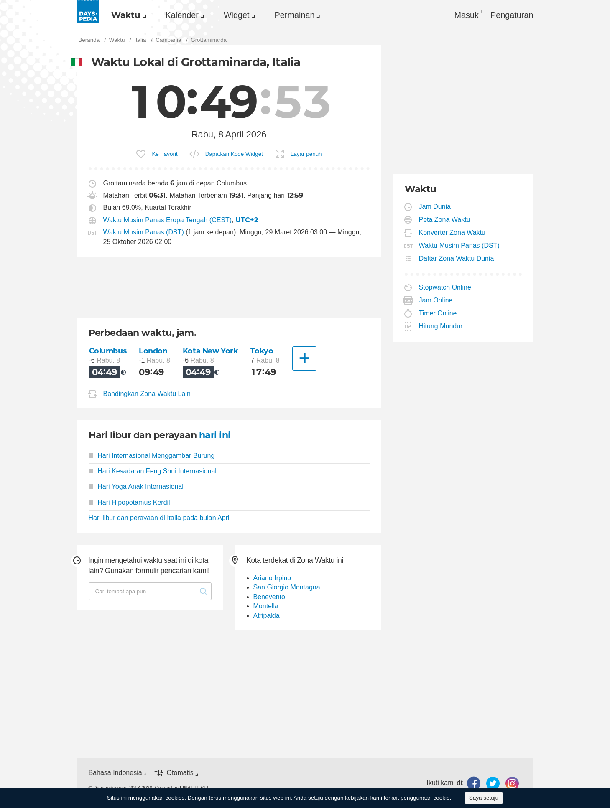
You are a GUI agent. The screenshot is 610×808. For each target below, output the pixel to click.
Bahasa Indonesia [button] (115, 772)
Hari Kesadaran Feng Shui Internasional (153, 471)
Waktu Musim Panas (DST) (143, 232)
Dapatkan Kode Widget (234, 154)
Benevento (269, 596)
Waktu (125, 15)
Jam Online (436, 300)
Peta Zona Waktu (444, 219)
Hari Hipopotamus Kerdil (129, 502)
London (153, 350)
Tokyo (261, 350)
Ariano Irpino (272, 578)
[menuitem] (127, 15)
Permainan (295, 15)
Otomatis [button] (180, 773)
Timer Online (438, 313)
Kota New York (210, 350)
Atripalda (266, 615)
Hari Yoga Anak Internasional (136, 486)
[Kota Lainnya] (304, 358)
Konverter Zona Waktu (452, 232)
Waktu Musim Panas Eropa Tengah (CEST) (167, 220)
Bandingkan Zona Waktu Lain (147, 393)
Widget (237, 15)
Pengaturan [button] (511, 15)
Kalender (182, 15)
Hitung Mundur (441, 326)
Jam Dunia (435, 206)
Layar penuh (306, 154)
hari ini (215, 435)
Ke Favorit (164, 154)
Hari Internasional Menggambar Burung (152, 455)
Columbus (108, 350)
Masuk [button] (466, 15)
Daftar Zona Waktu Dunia (456, 258)
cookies (175, 798)
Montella (265, 606)
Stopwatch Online (445, 287)
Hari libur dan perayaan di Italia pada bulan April (160, 517)
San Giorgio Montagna (286, 587)
